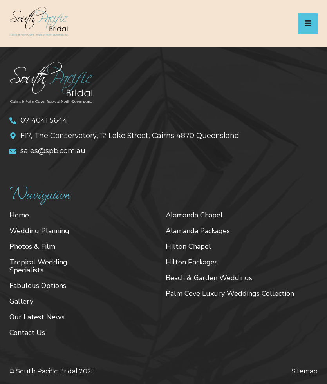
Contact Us (27, 332)
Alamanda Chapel (194, 215)
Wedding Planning (39, 230)
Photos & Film (32, 246)
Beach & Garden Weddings (209, 278)
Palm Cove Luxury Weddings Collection (230, 293)
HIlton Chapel (188, 246)
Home (19, 215)
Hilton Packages (192, 262)
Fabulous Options (37, 285)
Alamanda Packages (198, 230)
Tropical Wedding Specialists (38, 266)
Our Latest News (37, 317)
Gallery (21, 301)
